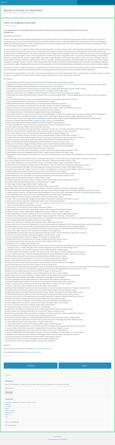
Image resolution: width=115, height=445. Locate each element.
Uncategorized (9, 413)
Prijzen (7, 408)
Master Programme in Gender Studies (45, 84)
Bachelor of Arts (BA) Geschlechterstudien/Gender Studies (52, 203)
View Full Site (57, 436)
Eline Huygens (14, 26)
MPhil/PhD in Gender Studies (68, 84)
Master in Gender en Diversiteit (23, 10)
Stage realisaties (10, 410)
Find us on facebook (12, 422)
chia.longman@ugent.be (33, 352)
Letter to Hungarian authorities (20, 22)
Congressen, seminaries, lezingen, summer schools (20, 402)
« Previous (30, 365)
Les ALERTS (8, 406)
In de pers (8, 404)
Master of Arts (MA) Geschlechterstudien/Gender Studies (90, 203)
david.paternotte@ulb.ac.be (43, 349)
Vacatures (8, 415)
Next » (84, 365)
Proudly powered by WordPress (57, 439)
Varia (6, 417)
